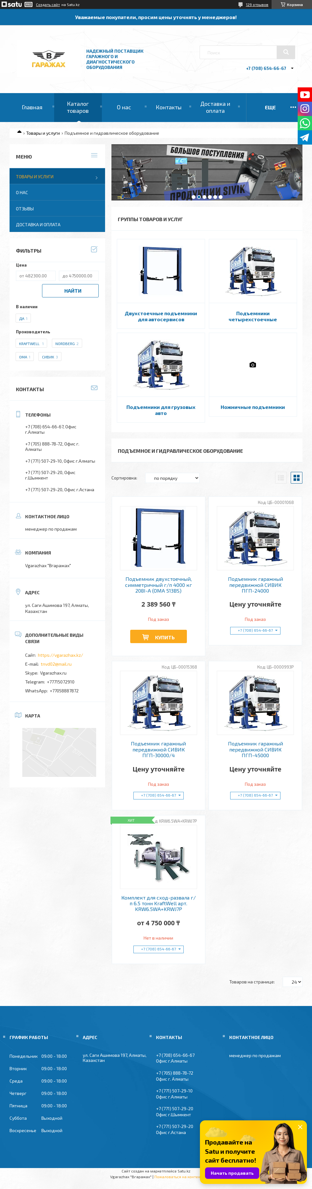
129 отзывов (257, 4)
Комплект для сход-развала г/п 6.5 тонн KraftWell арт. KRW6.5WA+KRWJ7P (158, 903)
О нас (124, 107)
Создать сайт (48, 4)
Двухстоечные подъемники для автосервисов (161, 316)
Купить (165, 637)
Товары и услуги (43, 133)
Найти (73, 291)
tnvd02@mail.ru (56, 664)
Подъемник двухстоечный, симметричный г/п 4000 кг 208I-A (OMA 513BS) (158, 585)
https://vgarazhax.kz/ (60, 655)
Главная (32, 107)
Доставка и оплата (215, 107)
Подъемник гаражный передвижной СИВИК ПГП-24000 (255, 585)
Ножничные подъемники (253, 407)
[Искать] (286, 52)
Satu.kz (184, 1171)
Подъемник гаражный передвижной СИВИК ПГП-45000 (255, 749)
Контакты (168, 107)
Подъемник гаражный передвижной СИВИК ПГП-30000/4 (158, 749)
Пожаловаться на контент (178, 1176)
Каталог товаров (78, 107)
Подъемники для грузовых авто (160, 410)
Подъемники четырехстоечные (253, 316)
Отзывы (25, 208)
